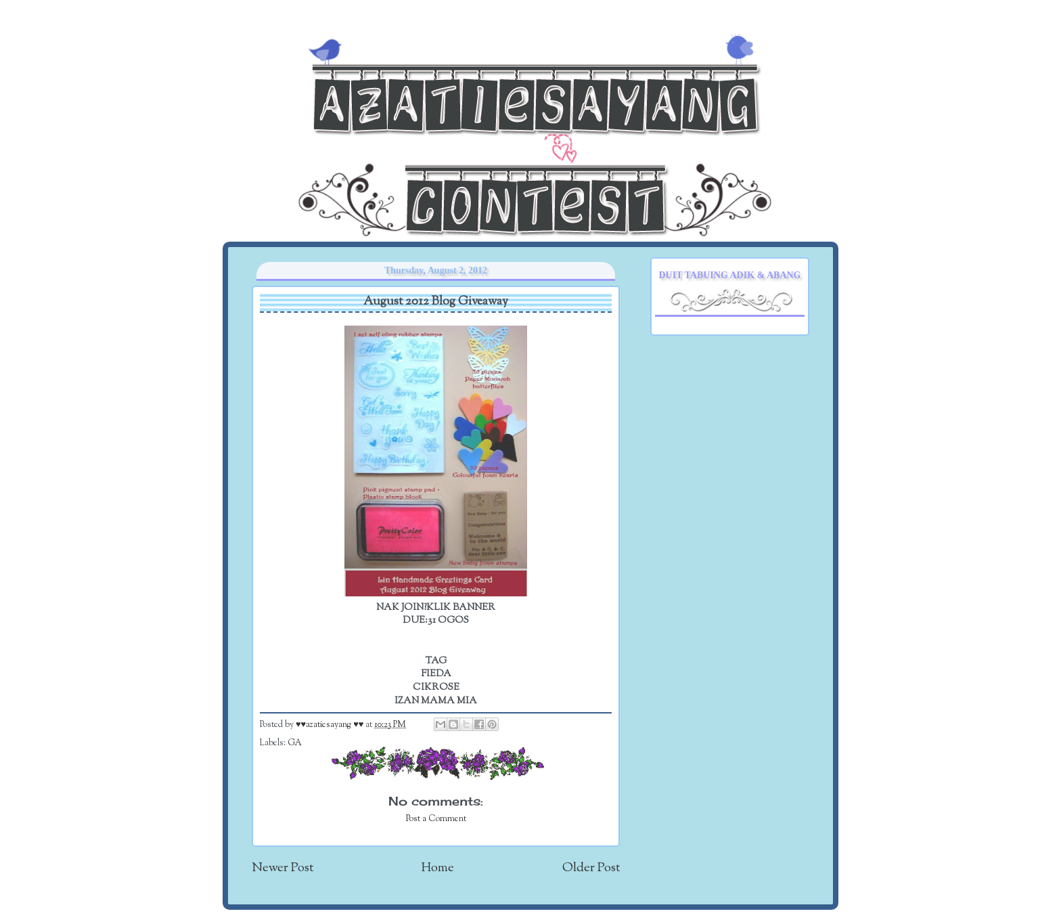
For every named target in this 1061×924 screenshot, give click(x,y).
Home (438, 868)
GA (295, 743)
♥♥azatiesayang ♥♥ (330, 725)
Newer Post (282, 868)
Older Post (591, 868)
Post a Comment (436, 819)
